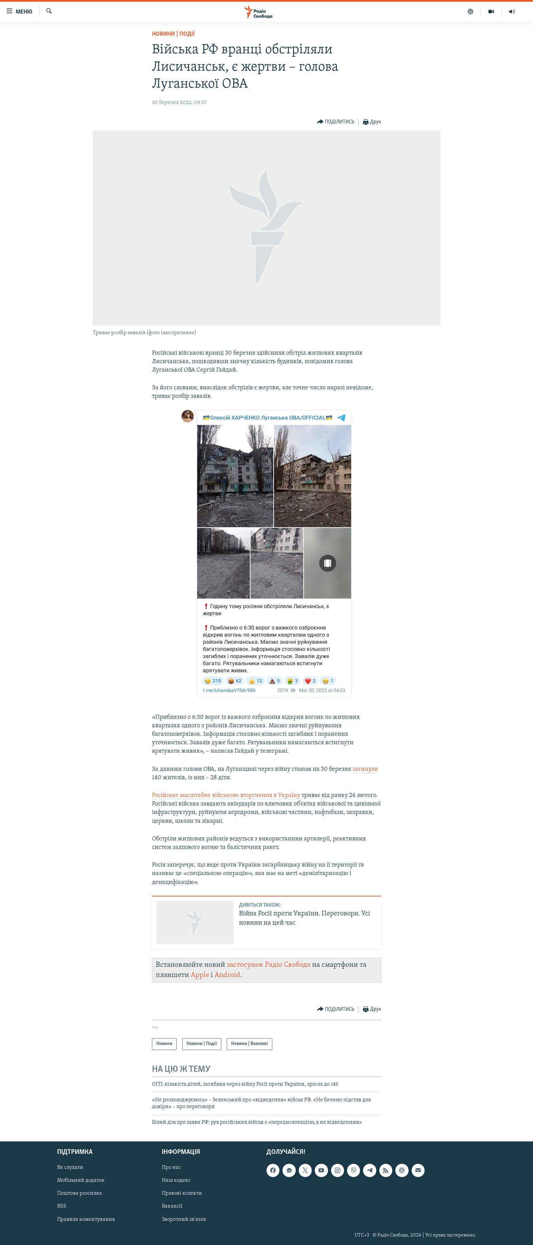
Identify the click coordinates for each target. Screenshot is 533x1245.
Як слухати (70, 1167)
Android (227, 975)
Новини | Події (173, 34)
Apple (200, 975)
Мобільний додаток (81, 1180)
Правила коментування (86, 1219)
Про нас (171, 1167)
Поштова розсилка (79, 1193)
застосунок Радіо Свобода (268, 964)
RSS (61, 1206)
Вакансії (172, 1206)
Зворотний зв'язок (184, 1219)
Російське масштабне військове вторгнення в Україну (227, 795)
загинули (365, 769)
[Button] (336, 122)
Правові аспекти (182, 1193)
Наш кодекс (176, 1180)
